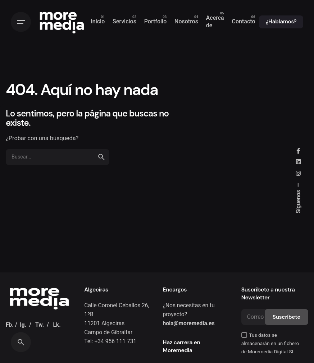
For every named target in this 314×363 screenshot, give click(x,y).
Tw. (39, 325)
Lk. (56, 325)
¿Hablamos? (280, 21)
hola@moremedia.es (189, 323)
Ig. (23, 325)
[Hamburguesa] (21, 22)
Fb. (10, 325)
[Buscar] (21, 342)
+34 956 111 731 (115, 341)
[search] (101, 157)
